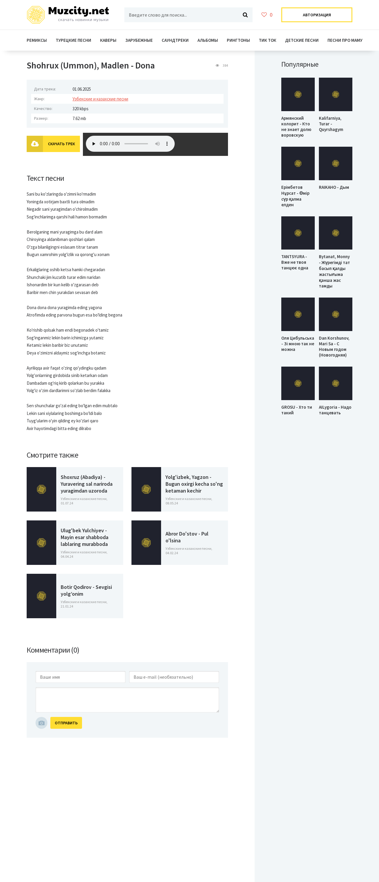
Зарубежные (139, 40)
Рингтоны (238, 40)
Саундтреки (175, 40)
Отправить (66, 723)
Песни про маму (344, 40)
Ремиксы (37, 40)
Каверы (108, 40)
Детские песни (302, 40)
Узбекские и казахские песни (100, 99)
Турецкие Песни (73, 40)
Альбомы (207, 40)
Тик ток (267, 40)
